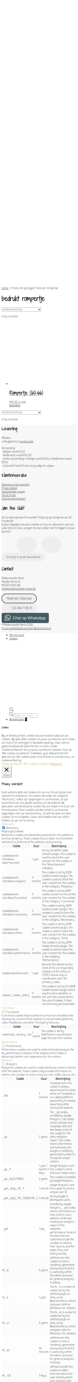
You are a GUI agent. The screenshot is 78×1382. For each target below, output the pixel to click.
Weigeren (56, 674)
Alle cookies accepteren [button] (37, 674)
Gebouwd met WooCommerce (34, 538)
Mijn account (16, 545)
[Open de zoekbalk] (11, 620)
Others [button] (6, 1335)
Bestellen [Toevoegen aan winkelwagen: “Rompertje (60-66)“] (14, 315)
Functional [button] (8, 918)
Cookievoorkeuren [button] (12, 674)
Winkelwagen (18, 629)
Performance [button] (9, 952)
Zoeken (13, 548)
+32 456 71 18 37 (19, 518)
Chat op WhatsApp (29, 528)
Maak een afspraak (19, 508)
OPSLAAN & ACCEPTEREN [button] (16, 1358)
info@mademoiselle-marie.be (19, 498)
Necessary (12, 738)
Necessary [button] (8, 734)
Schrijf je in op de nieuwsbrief (23, 467)
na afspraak (26, 351)
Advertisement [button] (10, 1313)
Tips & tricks (9, 405)
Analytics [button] (7, 970)
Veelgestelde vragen (13, 401)
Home (5, 198)
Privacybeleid (9, 398)
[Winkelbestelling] (21, 219)
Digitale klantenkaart (14, 408)
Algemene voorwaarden (16, 394)
